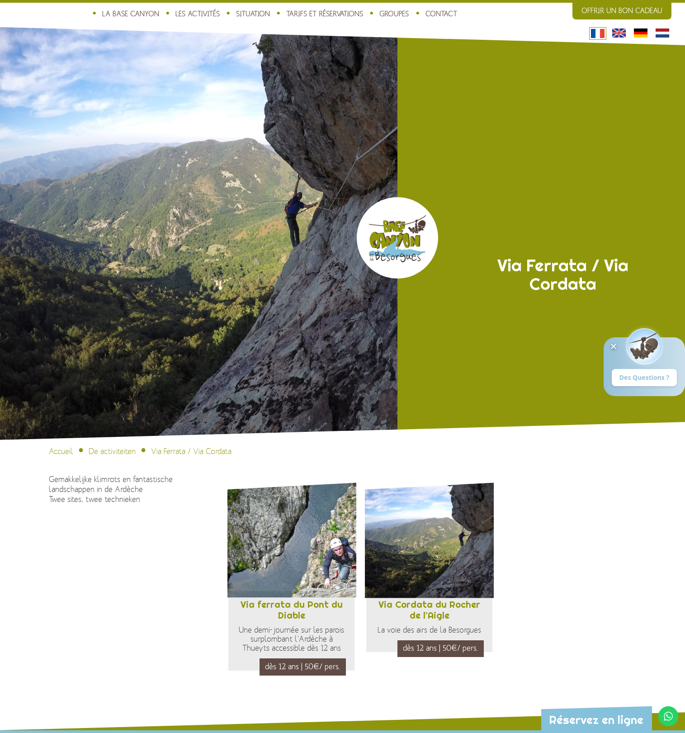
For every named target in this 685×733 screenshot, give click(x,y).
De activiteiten (112, 451)
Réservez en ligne (596, 720)
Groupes (394, 14)
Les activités (197, 14)
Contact (441, 14)
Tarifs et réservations (324, 14)
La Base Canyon (130, 14)
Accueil (61, 451)
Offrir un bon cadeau (621, 10)
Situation (253, 14)
